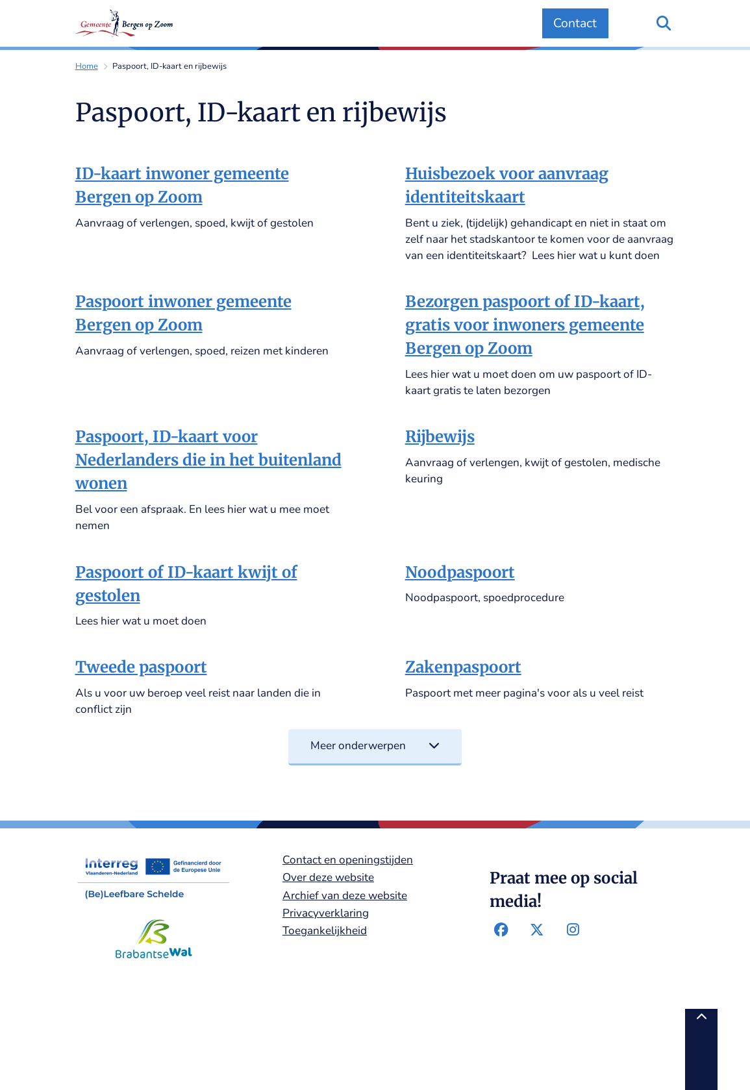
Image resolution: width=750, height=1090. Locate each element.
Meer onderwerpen (374, 745)
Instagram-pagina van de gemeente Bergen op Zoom (573, 930)
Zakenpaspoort (463, 667)
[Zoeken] (664, 23)
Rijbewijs (440, 437)
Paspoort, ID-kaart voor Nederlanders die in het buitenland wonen (208, 460)
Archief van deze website (344, 895)
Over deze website (328, 877)
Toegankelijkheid (324, 930)
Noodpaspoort (460, 572)
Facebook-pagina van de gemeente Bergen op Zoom (501, 930)
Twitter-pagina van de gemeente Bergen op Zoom (537, 930)
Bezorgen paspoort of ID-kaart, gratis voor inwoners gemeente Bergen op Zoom (525, 324)
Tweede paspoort (141, 667)
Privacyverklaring (325, 913)
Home (86, 66)
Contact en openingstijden (347, 859)
